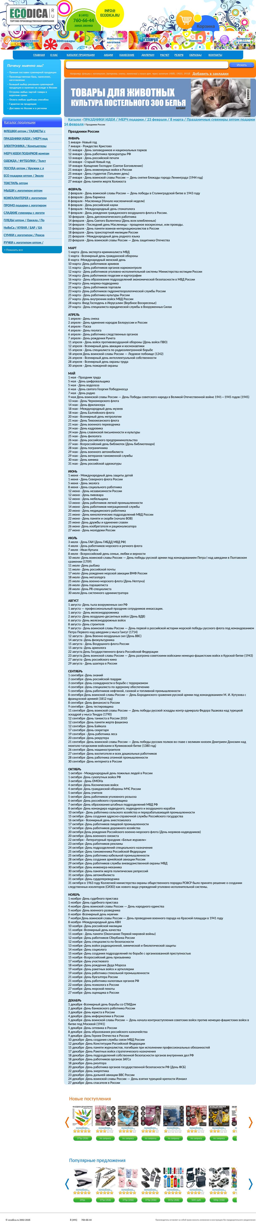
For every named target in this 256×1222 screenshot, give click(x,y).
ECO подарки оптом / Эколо (24, 176)
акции (108, 55)
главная (39, 55)
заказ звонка (84, 25)
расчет (164, 55)
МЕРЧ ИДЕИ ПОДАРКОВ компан (26, 153)
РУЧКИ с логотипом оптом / (23, 242)
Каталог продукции (20, 122)
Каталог (74, 119)
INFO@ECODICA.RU (110, 12)
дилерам (148, 55)
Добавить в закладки (211, 73)
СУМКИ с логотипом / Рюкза (24, 235)
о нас (54, 55)
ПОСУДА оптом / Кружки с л (24, 168)
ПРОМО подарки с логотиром (25, 205)
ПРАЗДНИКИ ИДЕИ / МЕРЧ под (26, 138)
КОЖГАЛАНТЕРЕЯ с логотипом (25, 198)
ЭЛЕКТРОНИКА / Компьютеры (25, 146)
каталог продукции (81, 55)
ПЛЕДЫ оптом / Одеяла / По (24, 220)
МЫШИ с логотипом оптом (23, 190)
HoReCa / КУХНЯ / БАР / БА (23, 228)
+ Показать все (13, 250)
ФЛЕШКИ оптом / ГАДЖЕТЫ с (24, 131)
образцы (195, 55)
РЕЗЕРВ (179, 55)
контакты (215, 55)
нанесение (126, 55)
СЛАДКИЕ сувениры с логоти (24, 213)
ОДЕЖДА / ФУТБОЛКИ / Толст (25, 161)
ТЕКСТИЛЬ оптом (16, 183)
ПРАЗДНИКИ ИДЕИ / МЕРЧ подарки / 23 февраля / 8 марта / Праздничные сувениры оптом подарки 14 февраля (159, 121)
